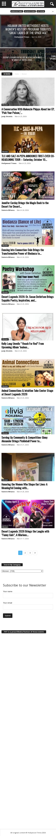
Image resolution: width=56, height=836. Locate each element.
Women (5, 105)
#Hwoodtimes (16, 11)
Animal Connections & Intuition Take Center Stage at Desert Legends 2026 (27, 392)
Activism (40, 11)
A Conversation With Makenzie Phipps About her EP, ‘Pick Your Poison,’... (27, 111)
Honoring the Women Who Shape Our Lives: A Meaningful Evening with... (24, 486)
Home (17, 74)
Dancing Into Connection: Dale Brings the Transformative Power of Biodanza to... (22, 251)
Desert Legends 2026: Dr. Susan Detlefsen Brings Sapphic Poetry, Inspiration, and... (27, 298)
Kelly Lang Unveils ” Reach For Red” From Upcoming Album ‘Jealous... (22, 345)
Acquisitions (30, 11)
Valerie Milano (7, 210)
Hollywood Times (21, 37)
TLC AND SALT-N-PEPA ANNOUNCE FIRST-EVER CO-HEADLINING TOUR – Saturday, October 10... (28, 158)
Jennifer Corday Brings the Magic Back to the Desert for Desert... (25, 204)
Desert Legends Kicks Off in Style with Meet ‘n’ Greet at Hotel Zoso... (22, 58)
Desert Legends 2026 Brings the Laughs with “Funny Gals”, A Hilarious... (25, 533)
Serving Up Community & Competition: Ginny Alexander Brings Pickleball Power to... (24, 439)
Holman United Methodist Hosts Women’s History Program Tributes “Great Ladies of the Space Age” (28, 29)
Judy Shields (6, 116)
